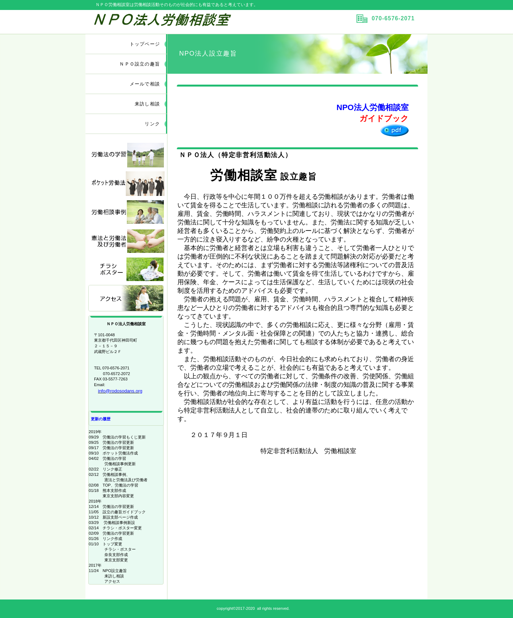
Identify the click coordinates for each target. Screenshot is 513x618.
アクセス (126, 298)
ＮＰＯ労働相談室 (176, 21)
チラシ (126, 270)
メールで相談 (145, 84)
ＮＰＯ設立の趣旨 (139, 64)
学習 (126, 154)
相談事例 (126, 212)
